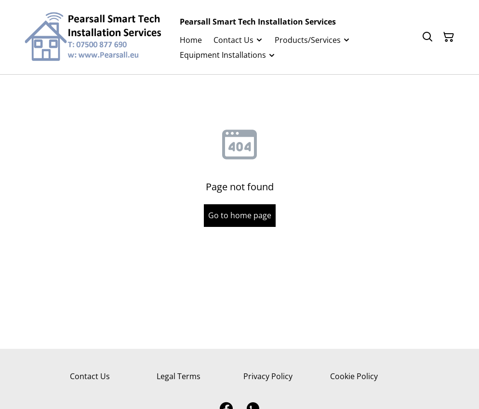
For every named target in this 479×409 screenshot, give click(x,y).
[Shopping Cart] (448, 37)
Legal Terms (178, 376)
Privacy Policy (268, 376)
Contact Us (90, 376)
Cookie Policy (354, 376)
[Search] (427, 37)
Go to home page (239, 215)
